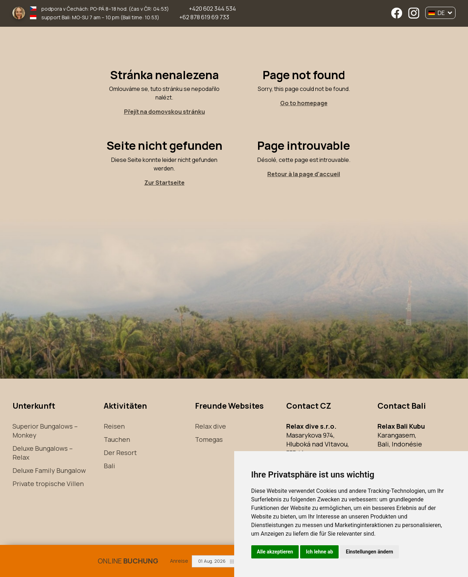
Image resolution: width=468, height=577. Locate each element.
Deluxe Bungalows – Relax (42, 452)
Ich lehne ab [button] (319, 552)
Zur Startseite (164, 183)
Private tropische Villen (48, 483)
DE (440, 13)
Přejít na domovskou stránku (164, 112)
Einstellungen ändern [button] (369, 552)
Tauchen (117, 439)
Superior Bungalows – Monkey (45, 430)
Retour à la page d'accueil (303, 174)
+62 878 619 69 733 (204, 17)
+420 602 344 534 (212, 8)
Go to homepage (304, 103)
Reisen (114, 426)
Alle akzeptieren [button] (275, 552)
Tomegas (209, 439)
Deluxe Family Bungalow (49, 470)
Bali (109, 465)
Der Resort (120, 452)
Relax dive (210, 426)
